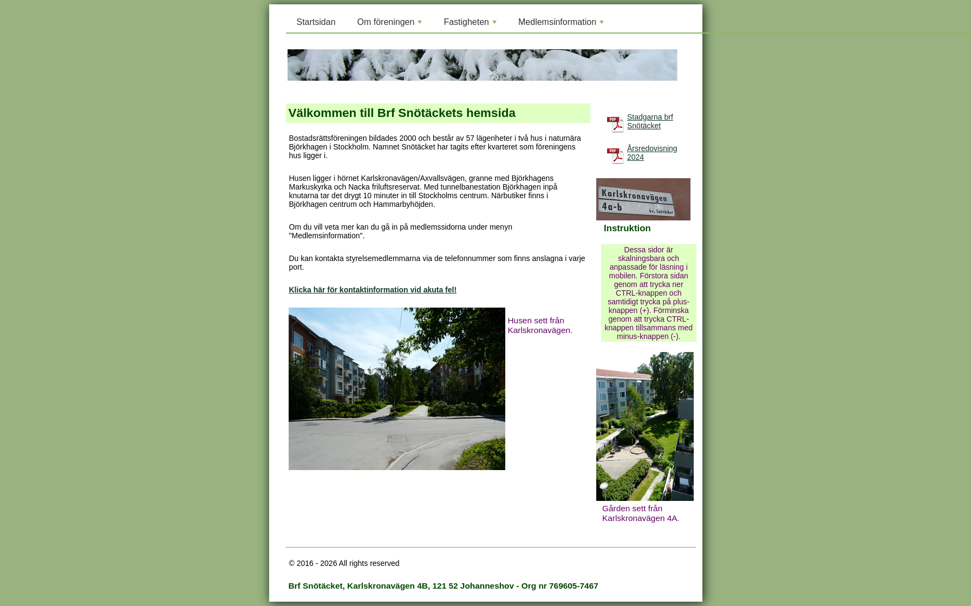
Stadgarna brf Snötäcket (650, 121)
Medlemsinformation (562, 24)
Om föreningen (391, 24)
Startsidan (316, 22)
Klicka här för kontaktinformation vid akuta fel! (373, 289)
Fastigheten (471, 24)
